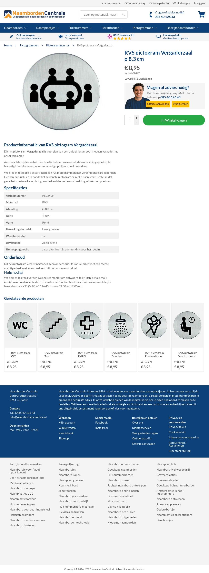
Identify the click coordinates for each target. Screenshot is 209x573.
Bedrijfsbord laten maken (26, 464)
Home (8, 45)
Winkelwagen (181, 3)
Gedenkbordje (166, 509)
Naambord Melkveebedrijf (173, 469)
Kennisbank (66, 433)
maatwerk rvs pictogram (31, 181)
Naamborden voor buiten (124, 464)
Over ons (137, 422)
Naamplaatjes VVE (21, 493)
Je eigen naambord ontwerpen (127, 485)
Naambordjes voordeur (73, 496)
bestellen (64, 404)
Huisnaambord (117, 501)
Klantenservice (110, 3)
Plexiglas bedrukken (71, 512)
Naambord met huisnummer (28, 520)
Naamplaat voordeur (23, 499)
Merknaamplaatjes (21, 483)
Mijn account (67, 422)
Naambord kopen (70, 474)
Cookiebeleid (177, 432)
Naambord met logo (22, 488)
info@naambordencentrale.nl (28, 417)
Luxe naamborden (168, 480)
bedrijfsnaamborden (135, 395)
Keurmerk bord (68, 485)
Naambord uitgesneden (122, 517)
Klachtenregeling (179, 450)
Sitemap (64, 438)
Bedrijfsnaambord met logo (27, 477)
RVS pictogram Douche (120, 354)
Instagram (101, 427)
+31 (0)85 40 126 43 (22, 412)
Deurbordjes (165, 520)
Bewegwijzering (69, 464)
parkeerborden (158, 395)
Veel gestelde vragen (145, 433)
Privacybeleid (177, 426)
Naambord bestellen (22, 525)
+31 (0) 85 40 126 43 (36, 286)
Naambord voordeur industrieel (30, 509)
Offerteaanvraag (135, 3)
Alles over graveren (169, 504)
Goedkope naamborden (122, 469)
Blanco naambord (119, 506)
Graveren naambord (120, 496)
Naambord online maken (123, 490)
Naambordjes (67, 469)
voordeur (64, 395)
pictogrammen (181, 395)
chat (188, 93)
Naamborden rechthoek (74, 522)
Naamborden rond (70, 517)
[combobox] (104, 14)
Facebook (101, 422)
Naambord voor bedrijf (73, 501)
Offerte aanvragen (143, 443)
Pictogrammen (29, 45)
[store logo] (34, 14)
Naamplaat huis (166, 464)
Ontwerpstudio (159, 3)
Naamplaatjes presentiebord (174, 514)
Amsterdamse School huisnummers (170, 492)
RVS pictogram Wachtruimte (187, 354)
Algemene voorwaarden (184, 437)
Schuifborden (67, 490)
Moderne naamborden (122, 522)
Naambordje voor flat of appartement (25, 471)
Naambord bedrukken (121, 512)
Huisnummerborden (120, 474)
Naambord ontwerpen (171, 499)
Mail (181, 93)
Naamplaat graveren (71, 480)
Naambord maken (119, 480)
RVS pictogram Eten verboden (154, 354)
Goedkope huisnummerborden (176, 485)
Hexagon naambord (22, 514)
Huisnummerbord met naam (76, 506)
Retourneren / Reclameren (178, 444)
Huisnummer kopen (22, 504)
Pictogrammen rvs (58, 45)
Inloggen (199, 3)
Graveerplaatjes (167, 474)
